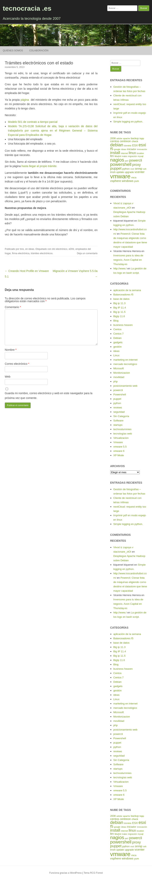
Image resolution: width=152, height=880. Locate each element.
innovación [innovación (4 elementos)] (142, 149)
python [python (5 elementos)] (126, 168)
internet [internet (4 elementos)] (124, 153)
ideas (31, 249)
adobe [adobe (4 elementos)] (119, 138)
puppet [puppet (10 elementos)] (116, 168)
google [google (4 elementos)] (117, 149)
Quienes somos (13, 50)
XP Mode (118, 455)
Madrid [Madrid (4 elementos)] (118, 156)
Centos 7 (118, 333)
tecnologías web (122, 433)
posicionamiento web (125, 385)
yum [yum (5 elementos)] (136, 181)
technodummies (122, 429)
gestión (117, 346)
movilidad (118, 377)
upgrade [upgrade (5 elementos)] (129, 172)
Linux (116, 355)
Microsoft (118, 368)
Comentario (13, 307)
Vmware (118, 442)
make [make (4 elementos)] (124, 156)
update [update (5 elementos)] (120, 172)
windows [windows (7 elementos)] (127, 180)
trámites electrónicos (41, 253)
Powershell (119, 394)
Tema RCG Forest (93, 873)
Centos (117, 329)
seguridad (119, 411)
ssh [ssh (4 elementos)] (144, 169)
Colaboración (38, 50)
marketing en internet (125, 359)
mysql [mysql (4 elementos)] (140, 156)
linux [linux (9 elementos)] (132, 153)
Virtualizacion (121, 437)
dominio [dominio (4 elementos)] (127, 145)
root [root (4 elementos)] (132, 169)
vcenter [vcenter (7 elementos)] (139, 172)
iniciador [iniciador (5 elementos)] (131, 149)
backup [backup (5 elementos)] (135, 138)
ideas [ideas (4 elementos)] (123, 149)
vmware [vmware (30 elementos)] (120, 176)
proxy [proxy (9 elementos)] (136, 165)
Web (7, 376)
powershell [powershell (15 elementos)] (120, 164)
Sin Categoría (121, 416)
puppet (117, 398)
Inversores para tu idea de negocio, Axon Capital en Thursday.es (128, 260)
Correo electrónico (17, 363)
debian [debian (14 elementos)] (116, 144)
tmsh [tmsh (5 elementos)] (113, 172)
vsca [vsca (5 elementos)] (133, 177)
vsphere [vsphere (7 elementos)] (115, 180)
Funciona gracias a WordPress (65, 873)
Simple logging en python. (128, 121)
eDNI (71, 249)
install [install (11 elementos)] (115, 152)
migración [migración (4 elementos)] (132, 156)
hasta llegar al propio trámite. (39, 166)
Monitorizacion (121, 372)
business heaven (123, 324)
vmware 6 (118, 450)
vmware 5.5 (120, 446)
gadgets (118, 342)
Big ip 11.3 (119, 303)
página (25, 99)
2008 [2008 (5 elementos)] (113, 138)
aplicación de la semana (127, 290)
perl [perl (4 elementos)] (126, 161)
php (115, 381)
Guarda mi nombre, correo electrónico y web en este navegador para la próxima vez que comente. (48, 396)
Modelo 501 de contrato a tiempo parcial (32, 121)
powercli (118, 390)
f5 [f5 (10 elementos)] (111, 149)
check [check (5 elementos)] (135, 141)
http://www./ (120, 268)
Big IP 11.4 (119, 307)
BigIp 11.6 (119, 316)
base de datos (121, 298)
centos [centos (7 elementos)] (114, 141)
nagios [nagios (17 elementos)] (117, 160)
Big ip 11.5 (119, 311)
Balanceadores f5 (123, 294)
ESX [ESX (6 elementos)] (135, 145)
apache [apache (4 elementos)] (126, 138)
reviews (117, 407)
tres (22, 249)
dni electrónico (59, 249)
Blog (116, 320)
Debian (117, 338)
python (117, 403)
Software (118, 420)
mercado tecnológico (125, 364)
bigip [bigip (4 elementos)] (142, 138)
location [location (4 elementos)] (140, 153)
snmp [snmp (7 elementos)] (138, 168)
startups (118, 424)
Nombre (10, 349)
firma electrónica (20, 253)
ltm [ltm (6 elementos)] (112, 156)
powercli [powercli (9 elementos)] (135, 160)
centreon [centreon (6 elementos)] (125, 141)
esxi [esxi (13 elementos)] (142, 145)
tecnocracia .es (27, 8)
